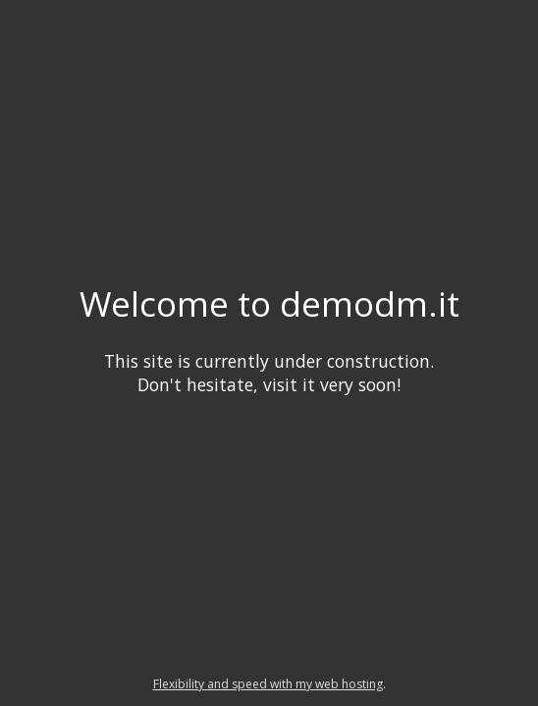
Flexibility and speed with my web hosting (268, 684)
